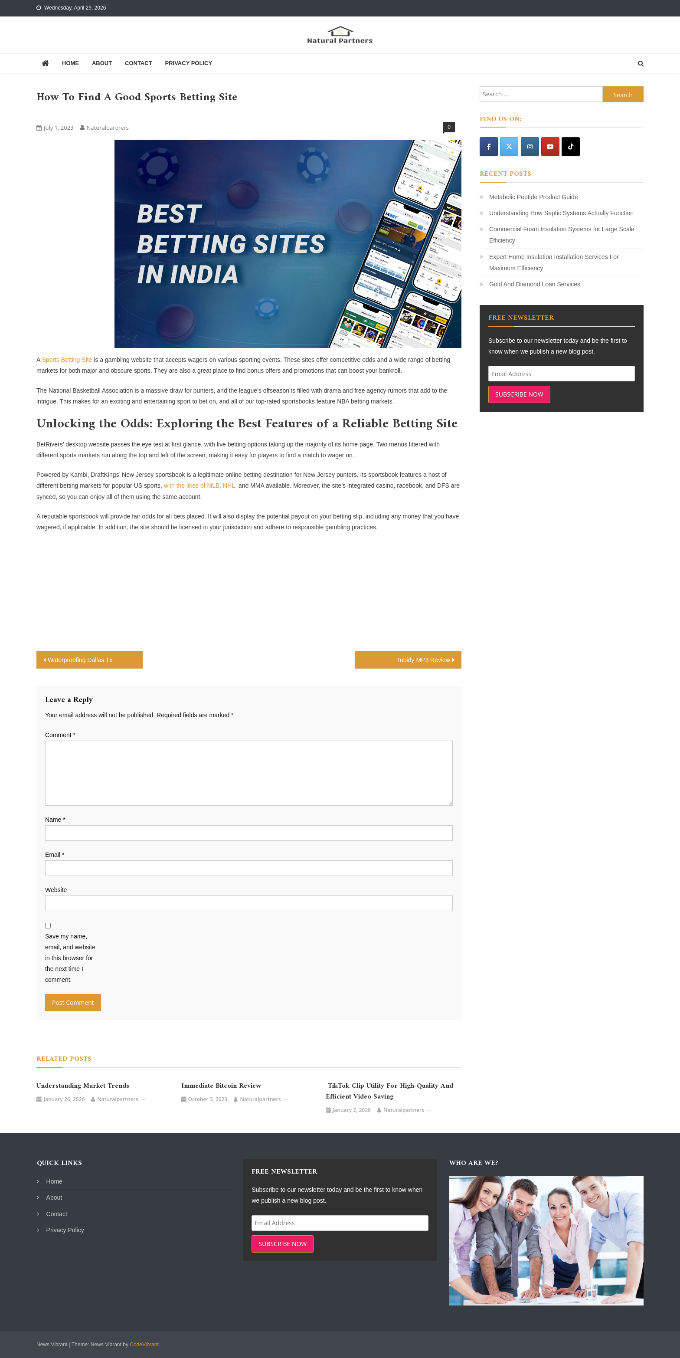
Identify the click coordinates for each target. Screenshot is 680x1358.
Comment (60, 734)
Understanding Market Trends (82, 1086)
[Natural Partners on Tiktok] (571, 146)
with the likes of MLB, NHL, (200, 485)
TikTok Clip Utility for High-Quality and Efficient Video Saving (389, 1091)
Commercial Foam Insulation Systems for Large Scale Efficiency (561, 235)
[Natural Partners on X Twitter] (509, 146)
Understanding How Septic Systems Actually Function (561, 213)
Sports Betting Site (67, 359)
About (102, 63)
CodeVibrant (144, 1345)
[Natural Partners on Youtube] (550, 146)
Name (55, 819)
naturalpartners (108, 127)
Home (70, 63)
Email (54, 854)
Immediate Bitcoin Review (221, 1086)
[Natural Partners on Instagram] (530, 146)
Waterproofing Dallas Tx (80, 659)
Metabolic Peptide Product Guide (533, 197)
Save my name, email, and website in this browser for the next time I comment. (70, 958)
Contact (138, 63)
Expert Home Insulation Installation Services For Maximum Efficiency (554, 262)
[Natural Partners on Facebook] (489, 146)
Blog (46, 112)
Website (56, 889)
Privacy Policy (188, 63)
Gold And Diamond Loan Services (534, 284)
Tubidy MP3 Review (423, 659)
